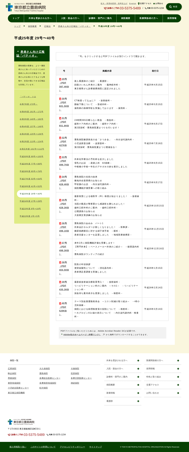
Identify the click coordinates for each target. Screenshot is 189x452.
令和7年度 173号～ (29, 104)
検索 (175, 7)
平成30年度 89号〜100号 (31, 156)
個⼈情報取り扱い (17, 447)
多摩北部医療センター (81, 378)
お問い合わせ (152, 393)
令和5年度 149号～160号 (31, 119)
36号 (64, 229)
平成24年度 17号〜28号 (31, 201)
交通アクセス (146, 3)
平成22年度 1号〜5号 (30, 216)
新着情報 (110, 393)
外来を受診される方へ (40, 18)
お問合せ (159, 3)
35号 (64, 206)
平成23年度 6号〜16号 (30, 209)
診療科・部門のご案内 (100, 18)
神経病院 (75, 383)
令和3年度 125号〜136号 (31, 134)
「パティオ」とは (28, 97)
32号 (63, 143)
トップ (15, 18)
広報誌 (47, 26)
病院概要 (125, 18)
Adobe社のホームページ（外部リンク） (82, 335)
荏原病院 (75, 373)
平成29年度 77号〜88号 (31, 164)
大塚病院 (75, 368)
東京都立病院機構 (16, 393)
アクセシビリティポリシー (72, 447)
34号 (64, 182)
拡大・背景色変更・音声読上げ (114, 3)
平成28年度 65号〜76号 (31, 171)
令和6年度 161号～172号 (31, 112)
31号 (64, 124)
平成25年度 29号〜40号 (31, 194)
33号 (64, 163)
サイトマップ (95, 447)
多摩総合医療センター (49, 378)
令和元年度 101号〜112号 (32, 149)
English (132, 3)
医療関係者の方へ (149, 18)
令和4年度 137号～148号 (31, 126)
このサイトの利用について (43, 447)
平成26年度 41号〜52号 (31, 186)
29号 (64, 85)
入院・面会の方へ (70, 18)
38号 (64, 268)
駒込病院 (12, 373)
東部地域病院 (14, 383)
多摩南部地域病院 (47, 383)
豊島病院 (43, 373)
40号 (63, 309)
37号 (64, 248)
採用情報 (172, 18)
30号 (64, 104)
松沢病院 (43, 388)
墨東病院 (12, 378)
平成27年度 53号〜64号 (31, 179)
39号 (64, 287)
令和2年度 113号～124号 (31, 141)
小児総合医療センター (18, 388)
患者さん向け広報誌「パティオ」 (74, 26)
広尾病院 (12, 368)
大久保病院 (44, 368)
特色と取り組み (153, 377)
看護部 (109, 401)
